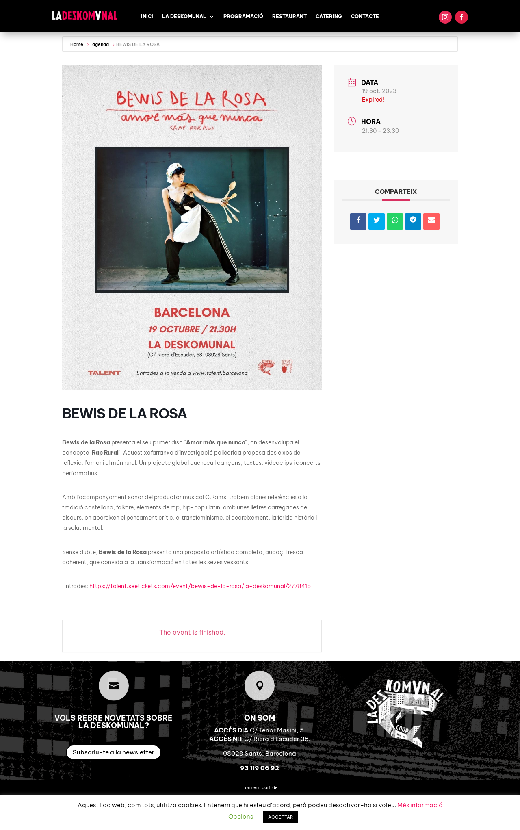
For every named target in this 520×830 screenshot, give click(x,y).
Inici (147, 17)
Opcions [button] (240, 816)
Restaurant (289, 17)
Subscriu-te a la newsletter (113, 752)
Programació (243, 17)
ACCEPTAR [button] (280, 817)
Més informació (420, 805)
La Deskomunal (184, 17)
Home (77, 44)
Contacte (365, 17)
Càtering (329, 17)
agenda (100, 44)
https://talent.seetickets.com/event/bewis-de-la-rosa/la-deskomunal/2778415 (200, 586)
